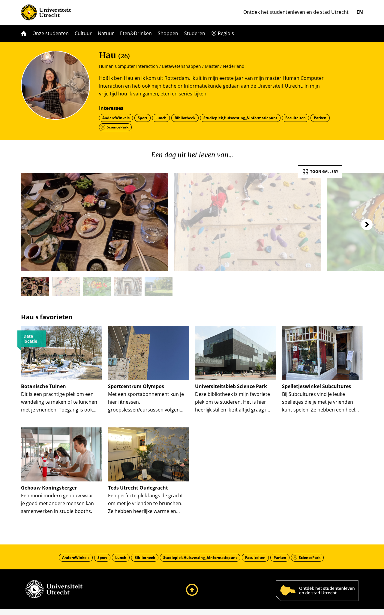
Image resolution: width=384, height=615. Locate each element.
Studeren (194, 33)
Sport (142, 117)
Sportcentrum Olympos (136, 386)
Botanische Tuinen (43, 386)
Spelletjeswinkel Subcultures (316, 386)
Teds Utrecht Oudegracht (138, 490)
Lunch (160, 117)
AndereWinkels (116, 117)
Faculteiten (295, 117)
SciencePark (117, 127)
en (359, 12)
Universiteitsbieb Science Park (231, 386)
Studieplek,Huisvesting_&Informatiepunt (240, 117)
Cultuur (83, 33)
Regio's (226, 33)
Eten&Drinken (136, 33)
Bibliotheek (185, 117)
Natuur (106, 33)
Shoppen (168, 33)
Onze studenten (50, 33)
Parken (320, 117)
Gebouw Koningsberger (49, 490)
